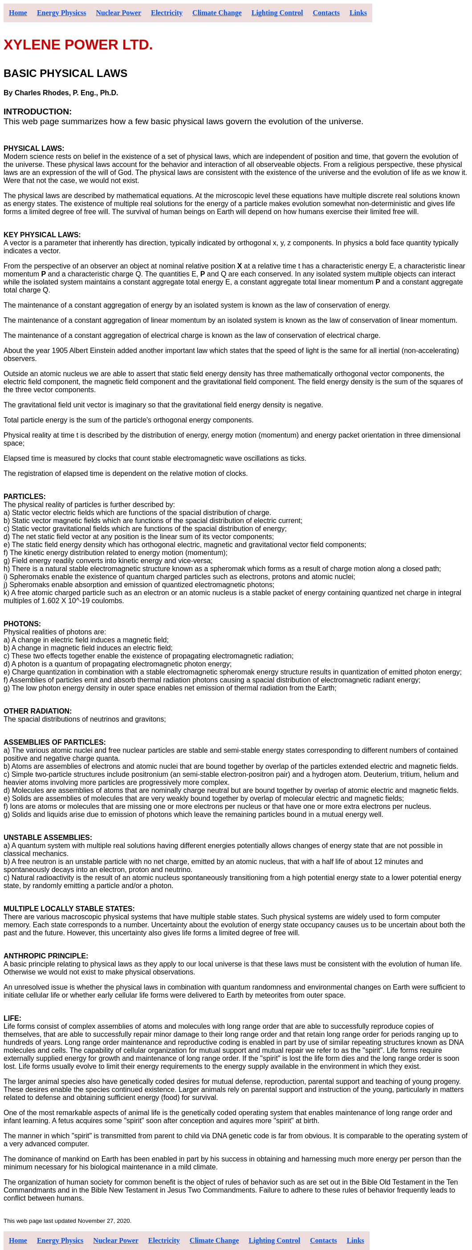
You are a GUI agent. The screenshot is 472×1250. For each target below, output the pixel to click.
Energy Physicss (61, 12)
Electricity (167, 12)
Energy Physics (60, 1240)
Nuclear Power (118, 12)
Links (358, 12)
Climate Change (217, 12)
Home (18, 12)
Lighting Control (277, 12)
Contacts (326, 12)
